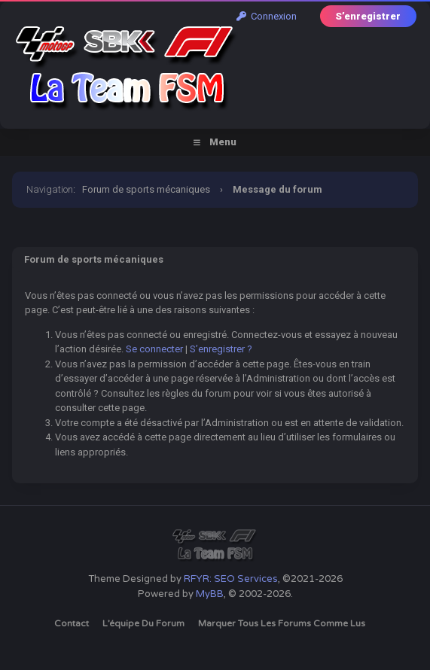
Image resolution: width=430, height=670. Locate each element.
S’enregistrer (368, 16)
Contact (71, 623)
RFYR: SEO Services (231, 579)
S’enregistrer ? (221, 349)
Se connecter (154, 349)
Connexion (266, 16)
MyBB (210, 594)
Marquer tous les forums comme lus (281, 623)
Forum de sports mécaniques (146, 189)
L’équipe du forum (143, 623)
